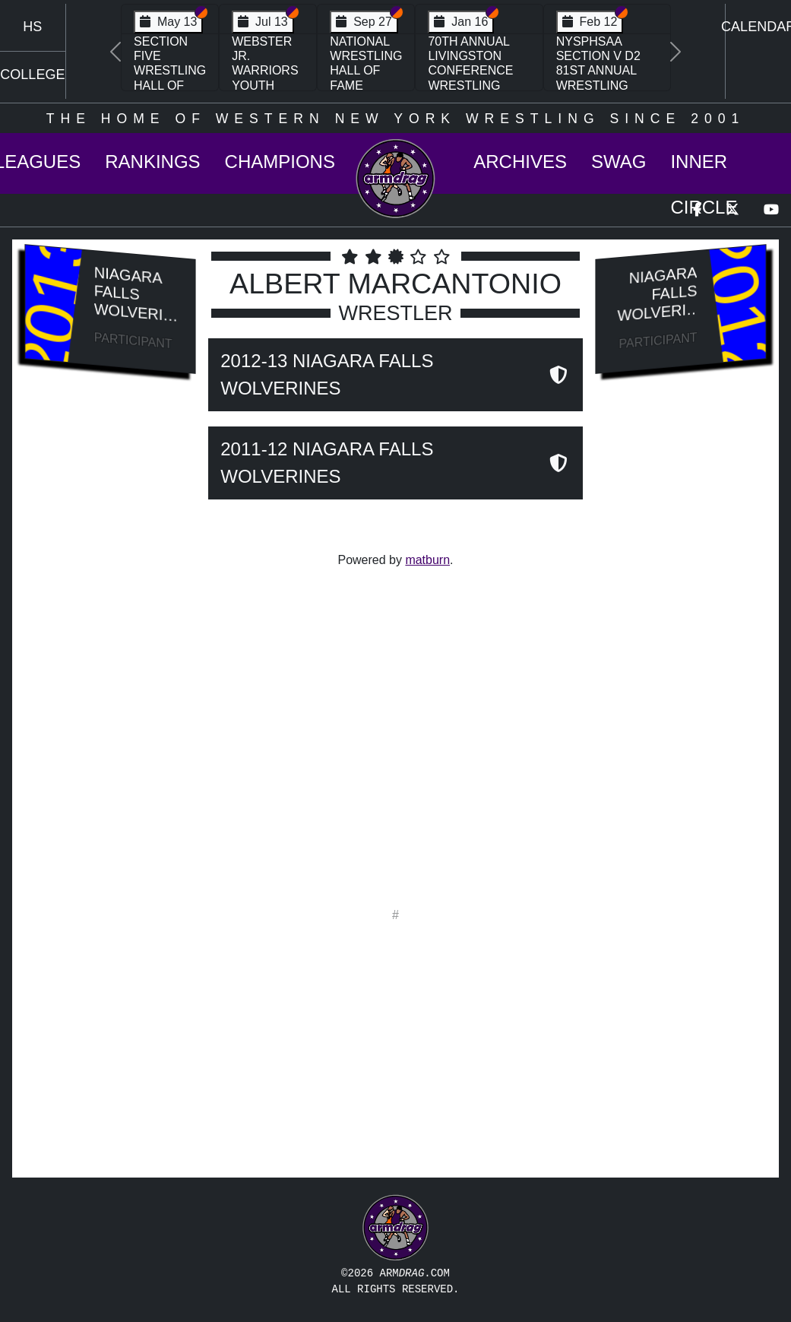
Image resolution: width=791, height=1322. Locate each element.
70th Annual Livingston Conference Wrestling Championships (479, 70)
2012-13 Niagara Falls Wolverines (326, 374)
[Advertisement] (111, 643)
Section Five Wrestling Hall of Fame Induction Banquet (170, 85)
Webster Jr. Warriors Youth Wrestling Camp (268, 78)
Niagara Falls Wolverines (134, 300)
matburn (427, 559)
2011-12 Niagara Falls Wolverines (326, 463)
